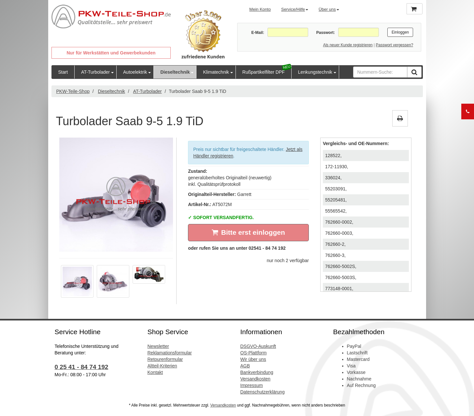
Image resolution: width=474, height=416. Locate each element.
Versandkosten (255, 378)
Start (63, 72)
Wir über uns (253, 359)
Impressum (251, 385)
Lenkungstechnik (315, 72)
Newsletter (158, 346)
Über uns (329, 9)
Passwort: (325, 32)
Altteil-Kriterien (162, 365)
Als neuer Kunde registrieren (348, 45)
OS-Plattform (253, 352)
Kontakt (155, 372)
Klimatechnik (216, 72)
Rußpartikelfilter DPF (263, 72)
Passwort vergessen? (394, 45)
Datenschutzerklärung (262, 391)
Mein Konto (260, 9)
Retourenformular (165, 359)
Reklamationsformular (170, 352)
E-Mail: (257, 32)
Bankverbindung (256, 372)
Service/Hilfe (294, 9)
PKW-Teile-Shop (73, 91)
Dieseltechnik (175, 72)
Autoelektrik (135, 72)
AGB (245, 365)
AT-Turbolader (95, 72)
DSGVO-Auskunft (258, 346)
